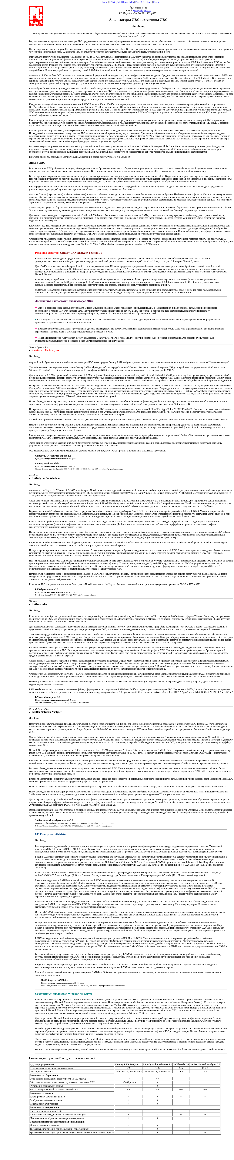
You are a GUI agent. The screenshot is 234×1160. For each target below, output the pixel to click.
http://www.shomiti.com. (113, 469)
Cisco (156, 2)
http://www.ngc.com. (104, 826)
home (105, 2)
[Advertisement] (13, 579)
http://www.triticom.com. (79, 703)
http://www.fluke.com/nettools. (113, 985)
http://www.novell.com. (87, 595)
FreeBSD (139, 2)
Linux (149, 2)
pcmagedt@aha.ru (142, 10)
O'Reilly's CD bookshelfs (121, 2)
